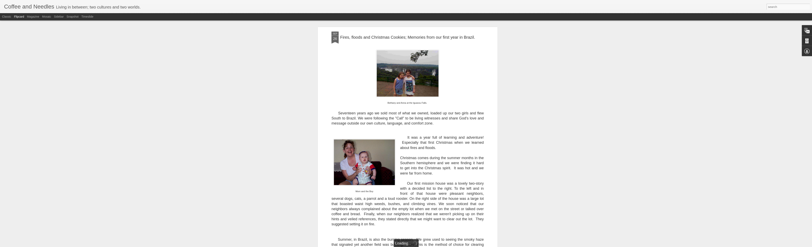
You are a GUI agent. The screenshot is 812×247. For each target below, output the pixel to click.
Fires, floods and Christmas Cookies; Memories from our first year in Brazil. (407, 36)
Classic (6, 16)
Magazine (33, 16)
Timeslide (87, 16)
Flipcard (19, 16)
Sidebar (59, 16)
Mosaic (46, 16)
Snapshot (73, 16)
